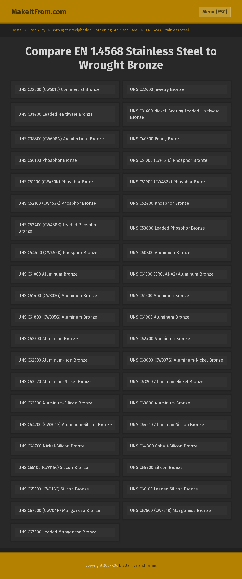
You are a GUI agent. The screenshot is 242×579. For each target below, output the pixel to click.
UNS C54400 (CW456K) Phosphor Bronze (57, 252)
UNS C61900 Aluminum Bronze (159, 317)
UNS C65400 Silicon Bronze (156, 467)
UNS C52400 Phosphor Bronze (159, 203)
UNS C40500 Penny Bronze (156, 138)
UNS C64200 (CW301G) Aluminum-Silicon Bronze (65, 424)
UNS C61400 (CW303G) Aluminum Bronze (57, 295)
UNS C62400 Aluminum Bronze (160, 338)
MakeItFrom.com (38, 12)
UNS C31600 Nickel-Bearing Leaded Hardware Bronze (175, 114)
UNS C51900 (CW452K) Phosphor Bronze (169, 181)
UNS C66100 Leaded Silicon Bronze (164, 489)
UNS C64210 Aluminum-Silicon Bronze (167, 424)
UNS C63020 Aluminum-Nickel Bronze (55, 381)
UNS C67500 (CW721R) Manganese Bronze (170, 510)
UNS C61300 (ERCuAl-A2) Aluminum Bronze (171, 274)
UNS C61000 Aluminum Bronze (48, 274)
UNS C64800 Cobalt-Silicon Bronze (164, 446)
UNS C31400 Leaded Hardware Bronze (55, 114)
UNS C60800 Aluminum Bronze (160, 252)
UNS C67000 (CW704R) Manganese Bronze (59, 510)
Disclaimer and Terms (138, 565)
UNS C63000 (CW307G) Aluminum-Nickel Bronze (176, 360)
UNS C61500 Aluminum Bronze (159, 295)
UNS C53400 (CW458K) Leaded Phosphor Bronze (58, 228)
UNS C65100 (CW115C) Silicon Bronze (53, 467)
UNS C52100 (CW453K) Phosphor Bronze (57, 203)
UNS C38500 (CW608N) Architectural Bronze (61, 138)
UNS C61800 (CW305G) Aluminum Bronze (57, 317)
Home (16, 30)
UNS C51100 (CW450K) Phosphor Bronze (57, 181)
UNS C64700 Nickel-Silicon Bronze (51, 446)
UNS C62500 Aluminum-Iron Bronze (52, 360)
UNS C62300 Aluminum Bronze (48, 338)
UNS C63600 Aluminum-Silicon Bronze (55, 403)
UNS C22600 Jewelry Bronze (157, 89)
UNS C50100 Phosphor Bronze (47, 160)
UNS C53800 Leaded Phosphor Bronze (167, 228)
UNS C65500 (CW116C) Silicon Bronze (53, 489)
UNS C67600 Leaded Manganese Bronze (57, 532)
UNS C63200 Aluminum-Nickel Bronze (166, 381)
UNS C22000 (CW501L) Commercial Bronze (58, 89)
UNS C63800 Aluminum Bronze (160, 403)
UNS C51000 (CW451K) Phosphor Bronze (168, 160)
